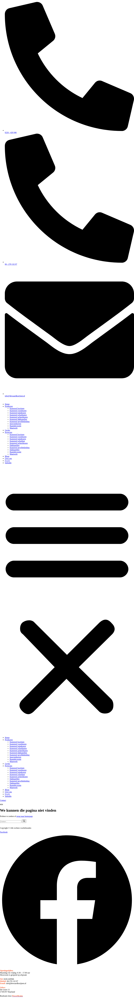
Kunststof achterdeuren (19, 417)
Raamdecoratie (15, 426)
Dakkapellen (14, 445)
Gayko (7, 430)
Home (7, 404)
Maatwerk (14, 428)
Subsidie (8, 463)
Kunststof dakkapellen (18, 419)
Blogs (7, 456)
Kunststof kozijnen (17, 408)
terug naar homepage (24, 816)
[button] (67, 600)
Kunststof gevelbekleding (19, 421)
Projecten (8, 432)
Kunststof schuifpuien (18, 415)
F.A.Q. (7, 461)
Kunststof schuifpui (17, 441)
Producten (9, 406)
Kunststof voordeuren (18, 411)
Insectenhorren (15, 424)
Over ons (8, 458)
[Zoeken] (24, 821)
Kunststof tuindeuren (18, 413)
